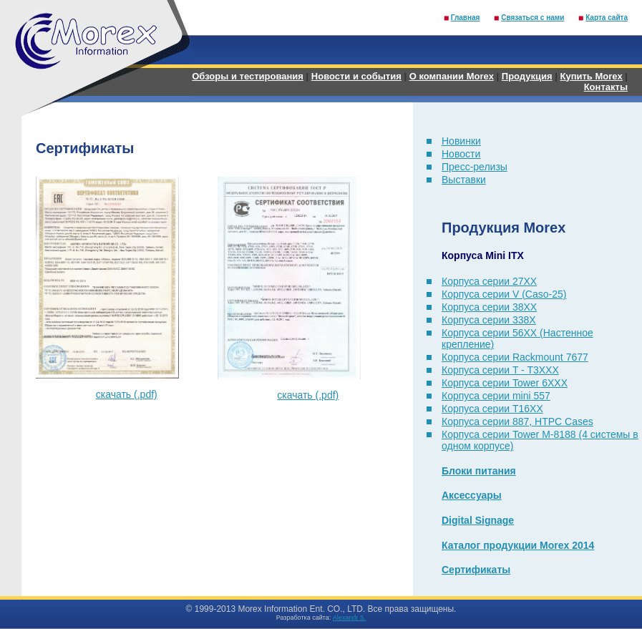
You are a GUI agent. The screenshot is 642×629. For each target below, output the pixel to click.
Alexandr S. (349, 617)
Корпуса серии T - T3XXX (500, 370)
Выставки (464, 179)
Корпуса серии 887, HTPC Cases (517, 421)
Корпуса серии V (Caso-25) (504, 294)
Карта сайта (606, 17)
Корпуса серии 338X (489, 320)
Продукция (527, 76)
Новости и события (356, 76)
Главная (465, 17)
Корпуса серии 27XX (489, 281)
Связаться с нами (532, 17)
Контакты (606, 87)
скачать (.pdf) (126, 394)
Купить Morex (591, 76)
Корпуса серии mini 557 (496, 395)
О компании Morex (451, 76)
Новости (461, 154)
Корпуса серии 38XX (489, 307)
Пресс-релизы (474, 166)
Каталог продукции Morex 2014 (518, 545)
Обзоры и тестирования (247, 76)
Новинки (461, 141)
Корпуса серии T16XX (492, 408)
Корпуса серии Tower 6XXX (505, 383)
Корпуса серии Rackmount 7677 (515, 357)
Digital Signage (478, 520)
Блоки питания (479, 471)
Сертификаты (476, 569)
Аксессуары (472, 495)
